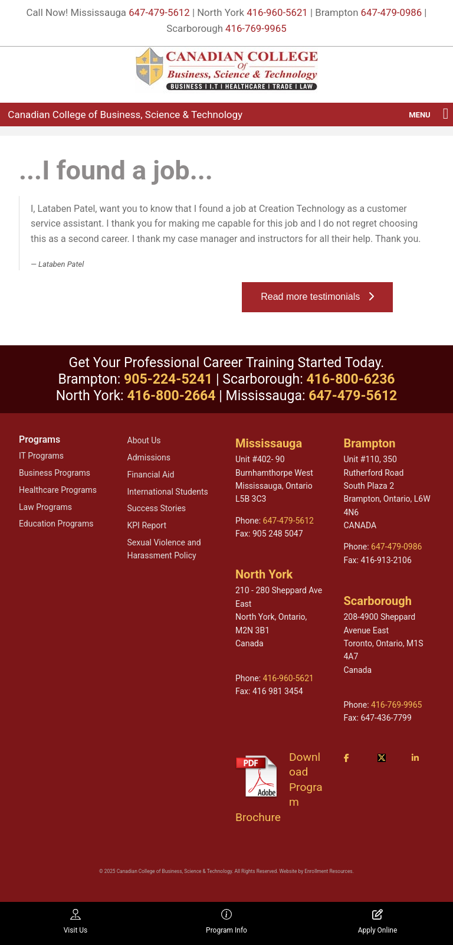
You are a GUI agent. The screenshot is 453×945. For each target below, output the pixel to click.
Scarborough (378, 601)
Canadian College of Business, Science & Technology (125, 114)
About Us (144, 440)
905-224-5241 (168, 379)
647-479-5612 (159, 12)
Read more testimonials (317, 297)
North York (264, 574)
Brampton (370, 443)
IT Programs (41, 455)
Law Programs (45, 507)
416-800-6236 (350, 379)
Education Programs (56, 523)
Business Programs (54, 473)
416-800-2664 (171, 396)
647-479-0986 (391, 12)
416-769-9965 (256, 28)
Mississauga (268, 443)
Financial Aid (151, 474)
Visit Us (76, 921)
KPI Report (146, 525)
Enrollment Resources (328, 871)
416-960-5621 (277, 12)
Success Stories (156, 508)
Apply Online (378, 921)
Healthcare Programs (58, 490)
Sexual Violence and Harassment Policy (164, 549)
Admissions (149, 457)
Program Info (226, 921)
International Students (167, 491)
